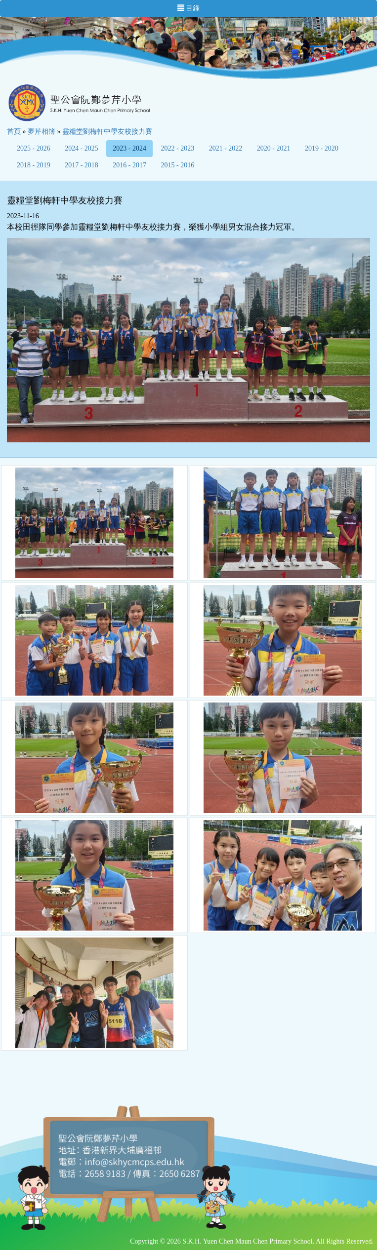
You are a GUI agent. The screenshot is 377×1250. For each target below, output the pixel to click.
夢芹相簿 (41, 131)
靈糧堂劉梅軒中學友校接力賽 (107, 131)
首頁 (14, 131)
